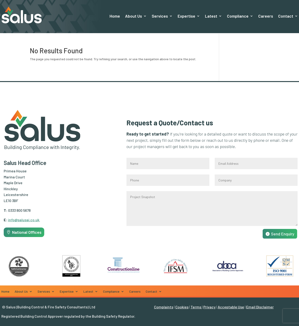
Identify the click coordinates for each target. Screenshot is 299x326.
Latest (211, 16)
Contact (285, 16)
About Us (133, 16)
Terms (196, 307)
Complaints (163, 307)
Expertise (186, 16)
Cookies (182, 307)
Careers (265, 16)
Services (160, 16)
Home (115, 16)
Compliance (238, 16)
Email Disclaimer (260, 307)
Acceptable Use (231, 307)
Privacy (209, 307)
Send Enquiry (282, 233)
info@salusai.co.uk (24, 220)
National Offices (26, 232)
